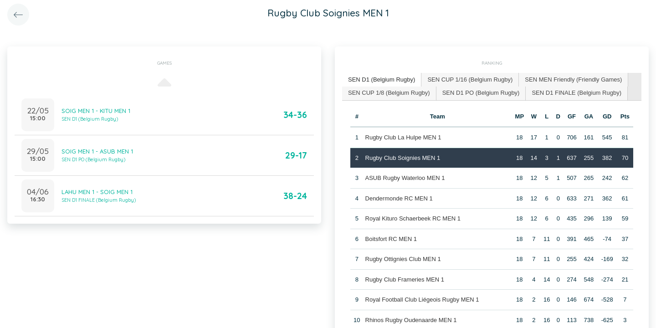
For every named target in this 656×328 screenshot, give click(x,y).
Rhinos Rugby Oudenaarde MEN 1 (411, 320)
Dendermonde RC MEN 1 (399, 198)
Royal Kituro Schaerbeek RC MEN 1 (413, 218)
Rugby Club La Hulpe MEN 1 (403, 137)
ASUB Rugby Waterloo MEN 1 (405, 177)
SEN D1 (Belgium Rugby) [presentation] (381, 79)
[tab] (381, 80)
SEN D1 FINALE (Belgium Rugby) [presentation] (576, 92)
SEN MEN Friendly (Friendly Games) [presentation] (573, 79)
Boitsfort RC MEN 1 (391, 239)
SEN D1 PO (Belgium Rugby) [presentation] (481, 92)
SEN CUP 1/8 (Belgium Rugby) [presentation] (389, 92)
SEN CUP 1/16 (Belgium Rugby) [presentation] (469, 79)
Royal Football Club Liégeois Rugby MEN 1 (422, 299)
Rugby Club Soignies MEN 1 (403, 157)
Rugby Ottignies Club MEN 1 (403, 259)
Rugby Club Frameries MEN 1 (404, 279)
